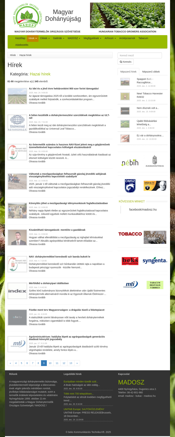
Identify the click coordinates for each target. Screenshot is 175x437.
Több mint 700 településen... (79, 393)
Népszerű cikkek (151, 71)
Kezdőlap (20, 38)
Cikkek (45, 38)
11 (57, 363)
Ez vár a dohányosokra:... (150, 135)
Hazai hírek (25, 55)
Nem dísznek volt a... (148, 108)
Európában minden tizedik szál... (81, 381)
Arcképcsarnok (127, 38)
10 (50, 363)
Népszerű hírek (128, 71)
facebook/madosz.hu (143, 209)
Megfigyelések (92, 38)
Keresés (125, 61)
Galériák (58, 38)
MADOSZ (74, 38)
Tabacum (143, 38)
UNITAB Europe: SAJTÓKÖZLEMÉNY (84, 409)
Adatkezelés (21, 45)
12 (64, 363)
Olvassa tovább (37, 102)
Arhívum (110, 38)
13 (70, 363)
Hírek (33, 38)
